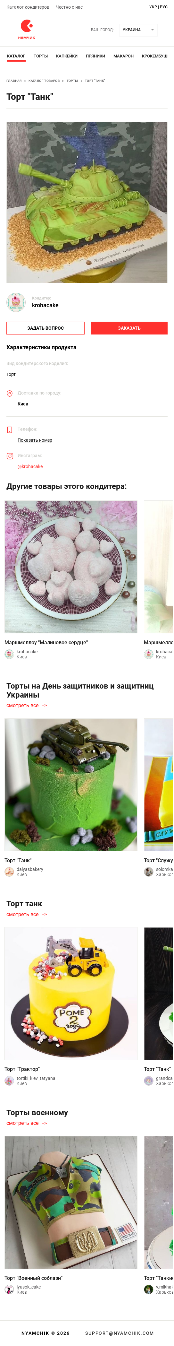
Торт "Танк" (95, 80)
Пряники (95, 56)
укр (153, 7)
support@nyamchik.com (119, 1333)
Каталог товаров (44, 80)
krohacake (45, 305)
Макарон (123, 56)
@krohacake (30, 466)
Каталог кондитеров (27, 7)
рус (164, 7)
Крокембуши (156, 56)
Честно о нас (69, 7)
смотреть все (22, 705)
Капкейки (67, 56)
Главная (14, 80)
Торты (41, 56)
